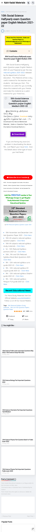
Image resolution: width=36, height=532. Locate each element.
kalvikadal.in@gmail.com (13, 41)
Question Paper (8, 309)
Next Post (30, 516)
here (26, 147)
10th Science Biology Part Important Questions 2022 (16, 381)
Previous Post (7, 516)
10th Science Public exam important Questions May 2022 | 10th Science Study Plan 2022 (17, 351)
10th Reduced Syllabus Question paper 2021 (18, 224)
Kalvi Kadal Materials (14, 2)
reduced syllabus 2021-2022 (14, 72)
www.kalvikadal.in (23, 298)
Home (2, 11)
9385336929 (18, 43)
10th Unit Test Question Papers (19, 307)
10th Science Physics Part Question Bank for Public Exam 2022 (17, 440)
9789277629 (15, 195)
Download (18, 134)
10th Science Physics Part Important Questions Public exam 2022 (16, 470)
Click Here (27, 235)
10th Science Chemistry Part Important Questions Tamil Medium (17, 411)
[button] (2, 3)
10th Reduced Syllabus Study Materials (16, 11)
